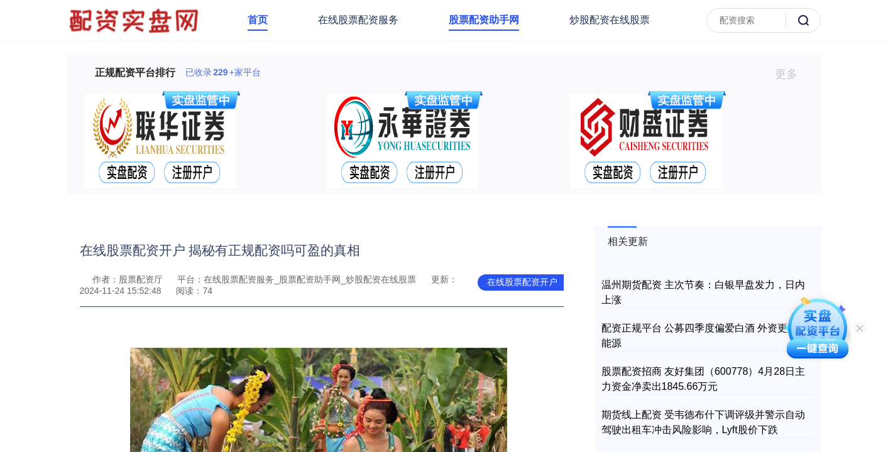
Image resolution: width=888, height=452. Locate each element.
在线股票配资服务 (358, 19)
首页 (258, 19)
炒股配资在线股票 (609, 19)
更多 (791, 74)
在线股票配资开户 (522, 282)
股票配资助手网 (484, 19)
